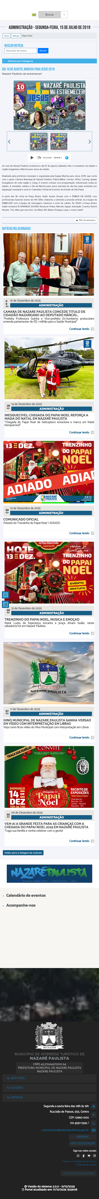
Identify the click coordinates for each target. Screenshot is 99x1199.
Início (6, 35)
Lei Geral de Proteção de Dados (78, 1173)
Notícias (16, 35)
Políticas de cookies (86, 1164)
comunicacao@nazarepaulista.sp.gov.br (65, 1130)
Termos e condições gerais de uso (79, 1161)
